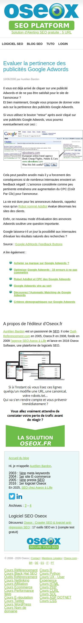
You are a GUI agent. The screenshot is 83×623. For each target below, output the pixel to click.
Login (63, 44)
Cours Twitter (14, 601)
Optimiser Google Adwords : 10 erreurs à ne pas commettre (45, 271)
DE (36, 562)
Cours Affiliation (16, 584)
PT (52, 562)
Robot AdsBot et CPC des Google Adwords (42, 279)
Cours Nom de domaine (15, 609)
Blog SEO (35, 44)
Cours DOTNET (55, 597)
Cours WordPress (17, 604)
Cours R (46, 570)
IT (47, 562)
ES (42, 562)
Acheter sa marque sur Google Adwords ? (41, 263)
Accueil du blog (19, 458)
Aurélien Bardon (13, 331)
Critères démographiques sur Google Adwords (44, 301)
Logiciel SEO (12, 44)
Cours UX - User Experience (52, 578)
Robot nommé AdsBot (32, 206)
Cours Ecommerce (18, 587)
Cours (49, 584)
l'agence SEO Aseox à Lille (28, 340)
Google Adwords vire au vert (33, 285)
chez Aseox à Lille (37, 487)
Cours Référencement (21, 570)
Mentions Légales (52, 558)
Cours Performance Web (19, 592)
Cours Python (50, 573)
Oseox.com (70, 558)
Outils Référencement (20, 577)
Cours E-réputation (18, 597)
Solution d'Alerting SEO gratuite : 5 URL (41, 32)
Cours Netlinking (16, 580)
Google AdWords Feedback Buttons (38, 244)
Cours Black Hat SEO (20, 573)
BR (31, 562)
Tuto (50, 44)
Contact (35, 558)
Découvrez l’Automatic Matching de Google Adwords (42, 294)
